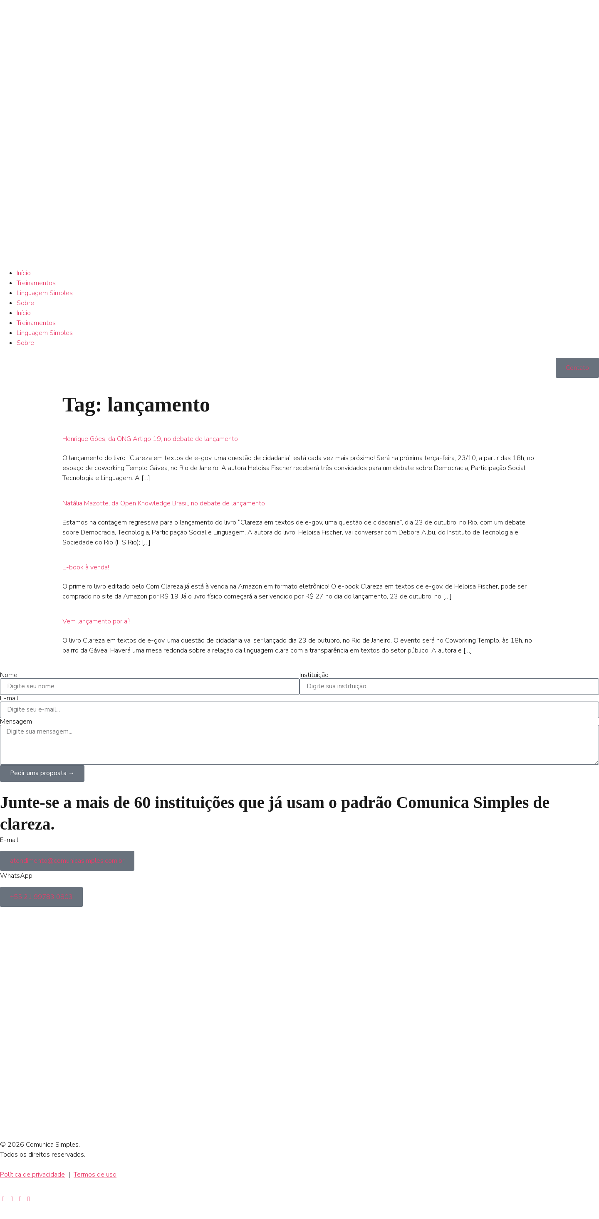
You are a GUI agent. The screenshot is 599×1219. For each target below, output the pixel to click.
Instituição (314, 675)
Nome (8, 675)
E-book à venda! (85, 567)
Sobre (25, 303)
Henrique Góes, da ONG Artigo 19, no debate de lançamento (150, 438)
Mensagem (16, 721)
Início (24, 273)
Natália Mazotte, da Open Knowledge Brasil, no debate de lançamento (163, 503)
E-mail (9, 698)
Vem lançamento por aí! (96, 621)
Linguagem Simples (45, 293)
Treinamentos (36, 283)
